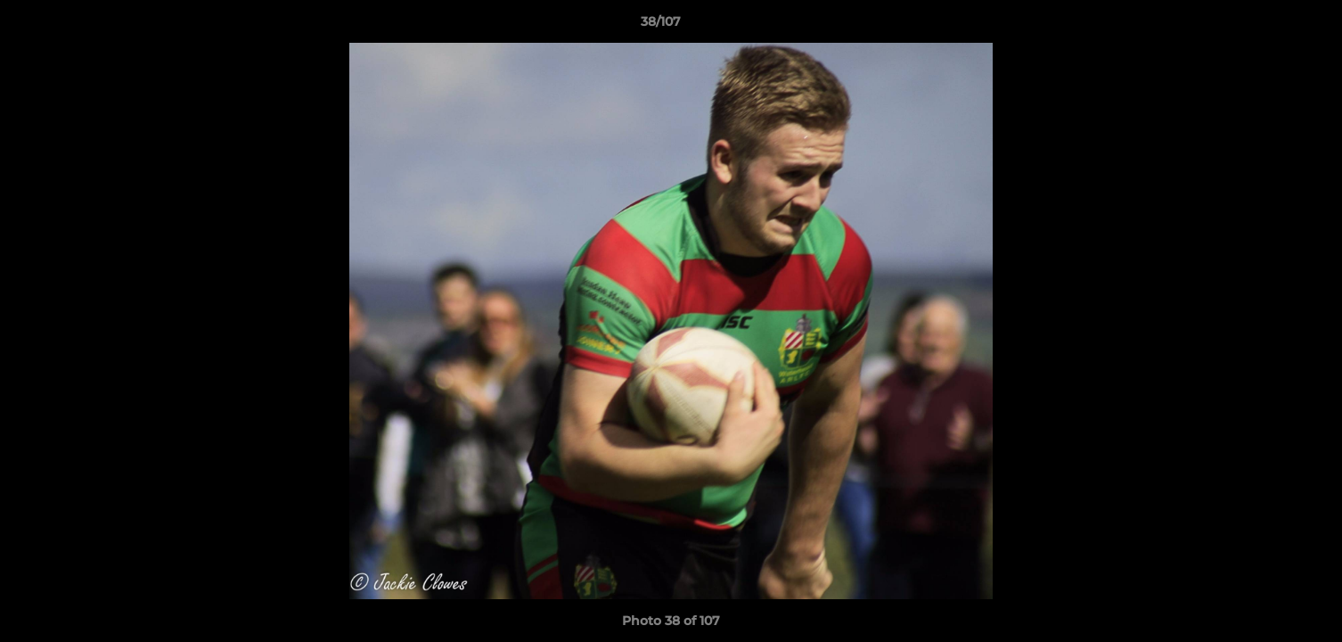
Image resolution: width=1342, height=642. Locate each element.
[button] (1267, 26)
